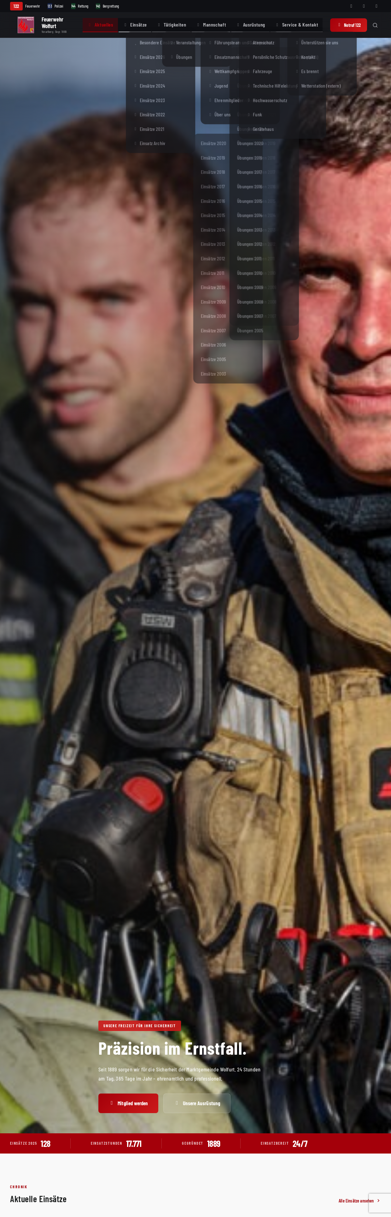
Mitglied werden (128, 1103)
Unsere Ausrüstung (197, 1103)
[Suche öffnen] (375, 25)
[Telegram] (376, 6)
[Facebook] (351, 6)
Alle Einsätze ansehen (360, 1200)
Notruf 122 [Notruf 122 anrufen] (348, 25)
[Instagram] (363, 6)
